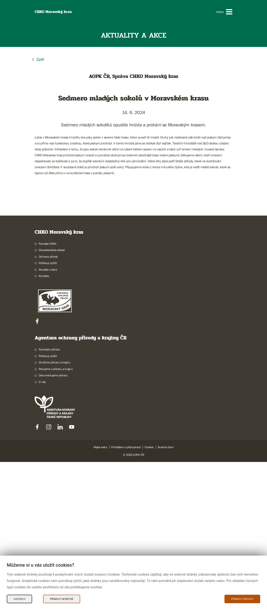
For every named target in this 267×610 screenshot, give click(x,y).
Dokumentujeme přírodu (53, 523)
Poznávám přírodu (49, 497)
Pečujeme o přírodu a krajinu (56, 517)
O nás (42, 530)
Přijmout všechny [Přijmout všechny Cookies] (242, 598)
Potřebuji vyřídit (48, 411)
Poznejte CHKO (47, 391)
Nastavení (19, 598)
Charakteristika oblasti (52, 398)
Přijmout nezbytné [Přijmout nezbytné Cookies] (61, 598)
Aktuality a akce (48, 417)
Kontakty (44, 424)
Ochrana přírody (48, 404)
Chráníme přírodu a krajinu (55, 510)
